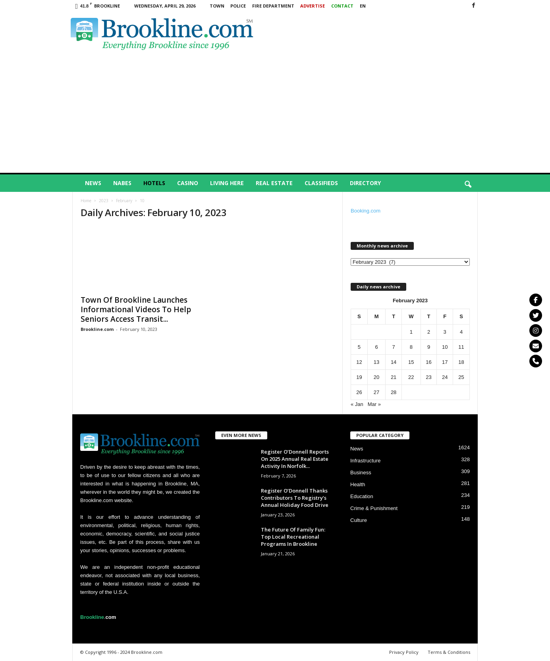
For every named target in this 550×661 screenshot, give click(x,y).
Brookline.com (97, 329)
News (93, 183)
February (124, 200)
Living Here (227, 183)
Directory (365, 183)
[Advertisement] (275, 113)
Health (357, 484)
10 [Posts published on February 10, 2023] (445, 347)
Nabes (122, 183)
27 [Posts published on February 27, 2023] (376, 392)
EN (363, 6)
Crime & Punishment (374, 508)
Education (361, 496)
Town (217, 6)
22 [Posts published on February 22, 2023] (411, 377)
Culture (358, 520)
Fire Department (273, 6)
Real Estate (274, 183)
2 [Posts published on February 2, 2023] (428, 332)
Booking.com (365, 211)
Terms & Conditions (449, 652)
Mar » (374, 404)
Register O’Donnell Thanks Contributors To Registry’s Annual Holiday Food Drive (294, 497)
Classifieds (321, 183)
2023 (103, 200)
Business (360, 472)
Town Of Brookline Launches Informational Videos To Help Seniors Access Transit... (136, 309)
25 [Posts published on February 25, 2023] (461, 377)
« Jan (357, 404)
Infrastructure (365, 461)
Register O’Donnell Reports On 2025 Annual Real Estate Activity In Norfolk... (295, 459)
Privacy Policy (404, 652)
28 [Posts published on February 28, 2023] (393, 392)
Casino (187, 183)
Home (86, 200)
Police (238, 6)
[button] (468, 184)
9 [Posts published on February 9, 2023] (428, 347)
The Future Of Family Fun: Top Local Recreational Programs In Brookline (293, 536)
